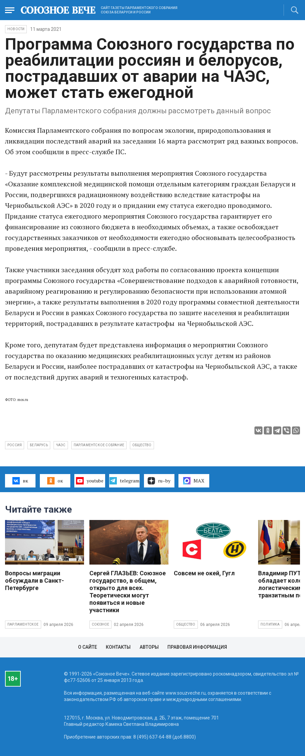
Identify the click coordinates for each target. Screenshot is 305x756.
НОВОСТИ (15, 29)
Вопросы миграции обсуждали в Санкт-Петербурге (34, 580)
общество (142, 445)
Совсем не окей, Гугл (204, 573)
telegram (124, 480)
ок (55, 480)
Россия (14, 445)
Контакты (118, 647)
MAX (193, 480)
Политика (270, 624)
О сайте (87, 647)
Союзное (100, 624)
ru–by (159, 480)
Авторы (149, 647)
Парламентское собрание (99, 445)
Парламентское (23, 624)
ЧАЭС (61, 445)
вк (20, 480)
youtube (89, 480)
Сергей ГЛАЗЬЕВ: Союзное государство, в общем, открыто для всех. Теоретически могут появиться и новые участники (127, 592)
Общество (186, 624)
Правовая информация (197, 647)
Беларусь (39, 445)
